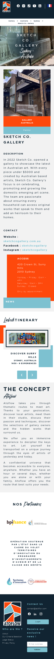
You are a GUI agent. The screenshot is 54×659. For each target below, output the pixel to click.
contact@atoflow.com (37, 609)
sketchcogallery (34, 245)
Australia (24, 21)
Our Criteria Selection (12, 637)
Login (37, 622)
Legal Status (7, 640)
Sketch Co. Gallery (26, 23)
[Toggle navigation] (6, 15)
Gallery (11, 21)
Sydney (37, 21)
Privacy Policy (8, 643)
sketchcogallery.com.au (22, 241)
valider (37, 650)
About (5, 634)
